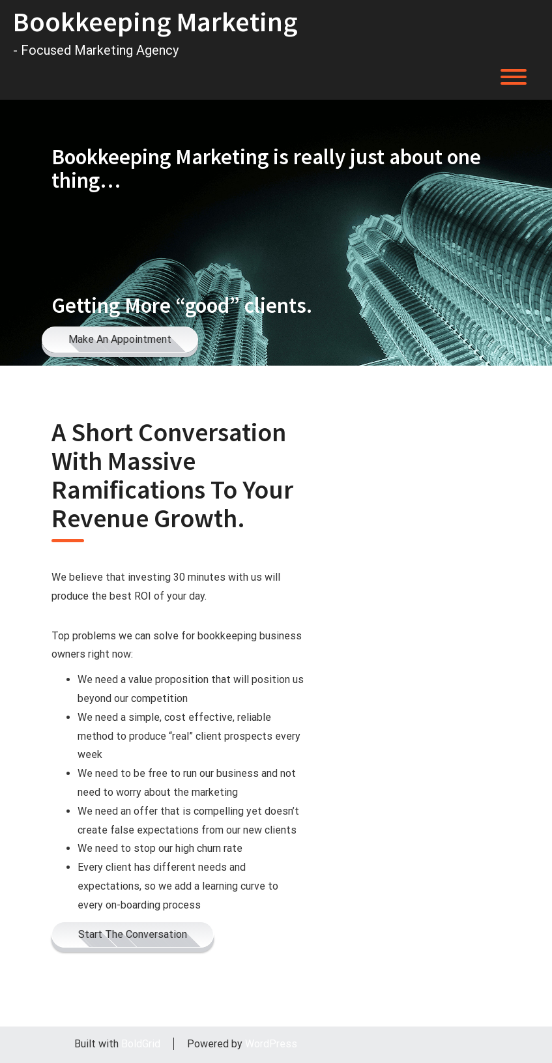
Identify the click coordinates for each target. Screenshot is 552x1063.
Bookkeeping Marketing (155, 21)
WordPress (271, 1044)
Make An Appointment (119, 339)
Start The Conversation (132, 934)
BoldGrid (140, 1044)
